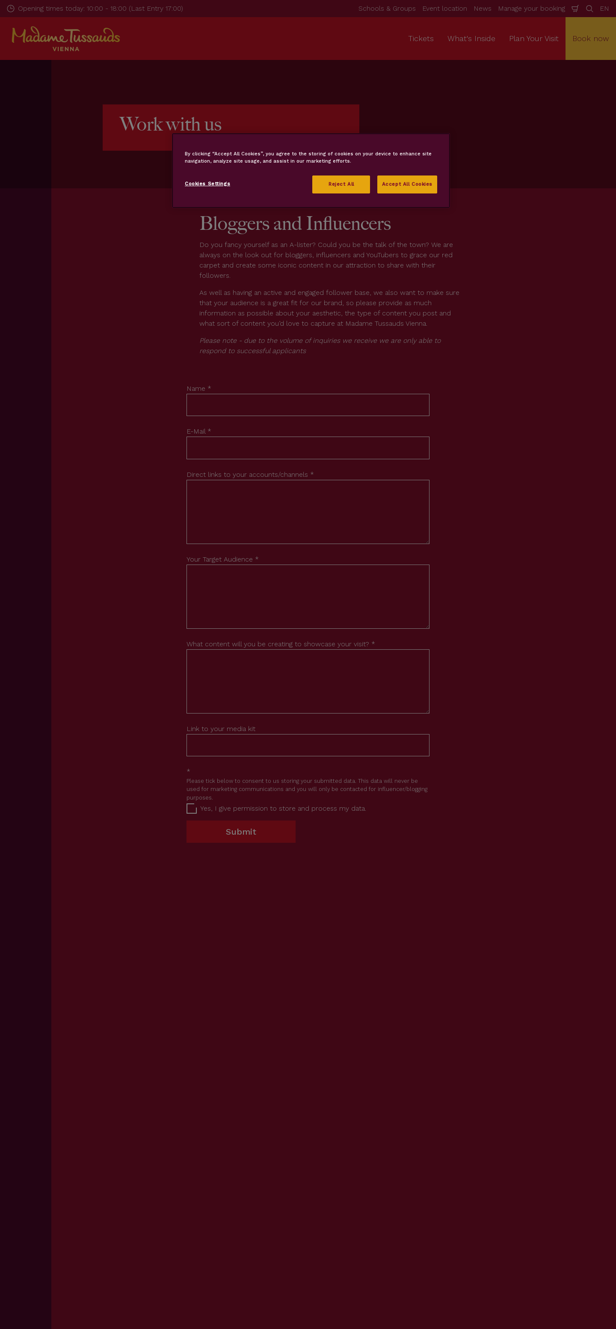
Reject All (341, 184)
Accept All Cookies (407, 184)
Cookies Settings (207, 184)
